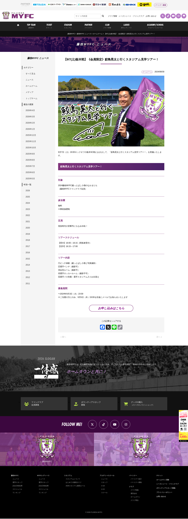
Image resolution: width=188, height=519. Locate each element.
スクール (104, 493)
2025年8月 (30, 161)
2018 (28, 241)
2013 (28, 273)
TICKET (49, 26)
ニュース (29, 80)
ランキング (17, 493)
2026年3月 (30, 117)
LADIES (126, 26)
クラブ (131, 487)
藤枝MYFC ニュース (84, 34)
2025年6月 (30, 173)
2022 (28, 217)
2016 (28, 254)
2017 (28, 248)
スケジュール (17, 489)
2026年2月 (30, 123)
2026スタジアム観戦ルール (75, 486)
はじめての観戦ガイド (74, 483)
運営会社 (134, 494)
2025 (28, 198)
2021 (28, 223)
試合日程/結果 (18, 486)
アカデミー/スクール (107, 476)
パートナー (133, 476)
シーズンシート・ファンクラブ (131, 16)
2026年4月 (30, 111)
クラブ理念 (135, 500)
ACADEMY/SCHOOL (155, 26)
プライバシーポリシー (164, 492)
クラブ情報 (112, 16)
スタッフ (104, 483)
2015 (28, 260)
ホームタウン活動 (162, 480)
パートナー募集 (160, 5)
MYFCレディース (43, 476)
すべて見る (30, 74)
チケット (159, 476)
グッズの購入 (142, 403)
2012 (28, 279)
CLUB (107, 26)
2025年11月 (31, 142)
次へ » (159, 337)
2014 (28, 266)
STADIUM (68, 26)
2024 (28, 204)
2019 (28, 235)
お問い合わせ (151, 16)
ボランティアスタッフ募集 (91, 403)
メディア (29, 92)
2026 (28, 191)
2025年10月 (31, 148)
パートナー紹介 (136, 479)
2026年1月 (30, 129)
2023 (28, 210)
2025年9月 (30, 154)
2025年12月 (31, 136)
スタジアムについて (73, 479)
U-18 (103, 486)
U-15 (103, 489)
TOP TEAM (31, 26)
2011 (28, 285)
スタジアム (68, 476)
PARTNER (88, 26)
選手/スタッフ (18, 483)
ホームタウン (135, 497)
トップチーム (31, 99)
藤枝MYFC (71, 34)
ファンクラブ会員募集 (37, 403)
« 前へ (63, 337)
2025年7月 (30, 167)
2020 (28, 229)
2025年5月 (30, 179)
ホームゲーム (97, 34)
